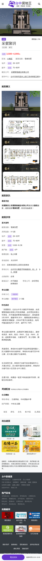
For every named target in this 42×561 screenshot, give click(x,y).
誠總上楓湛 (15, 485)
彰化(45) (4, 501)
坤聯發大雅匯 (25, 485)
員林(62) (4, 499)
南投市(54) (29, 499)
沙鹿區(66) (32, 496)
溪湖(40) (11, 501)
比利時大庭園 (6, 485)
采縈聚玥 (16, 482)
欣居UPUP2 (5, 487)
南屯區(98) (14, 496)
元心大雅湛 (26, 479)
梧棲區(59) (12, 499)
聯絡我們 (25, 549)
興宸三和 (14, 487)
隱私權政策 (24, 544)
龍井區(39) (28, 501)
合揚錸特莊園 (16, 479)
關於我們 (6, 544)
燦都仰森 (23, 482)
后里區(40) (19, 501)
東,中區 (28, 412)
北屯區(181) (5, 496)
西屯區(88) (23, 496)
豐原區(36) (21, 504)
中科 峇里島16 (6, 482)
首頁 (5, 412)
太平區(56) (21, 499)
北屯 (19, 412)
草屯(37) (4, 504)
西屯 (12, 412)
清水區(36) (12, 504)
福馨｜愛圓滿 (32, 482)
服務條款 (14, 544)
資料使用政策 (34, 544)
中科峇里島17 (6, 479)
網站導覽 (17, 549)
